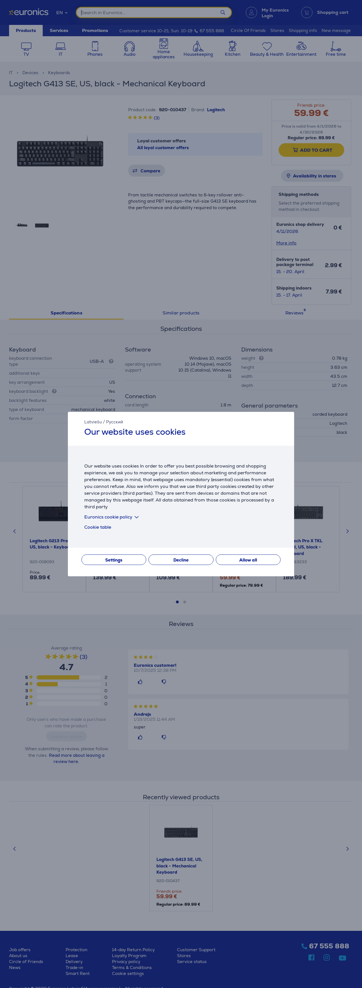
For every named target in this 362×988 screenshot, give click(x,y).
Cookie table (97, 527)
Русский (114, 422)
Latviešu (93, 422)
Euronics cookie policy (112, 517)
